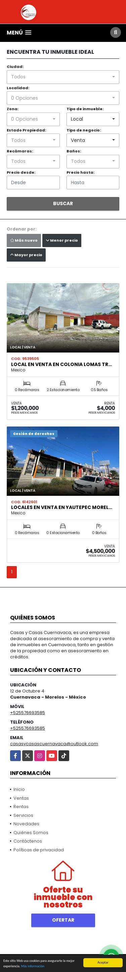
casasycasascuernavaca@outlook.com (54, 743)
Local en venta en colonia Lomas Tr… (61, 364)
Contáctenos (27, 841)
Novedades (26, 824)
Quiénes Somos (30, 832)
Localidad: (18, 88)
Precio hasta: (80, 172)
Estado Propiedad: (26, 130)
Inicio (19, 789)
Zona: (12, 109)
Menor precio (62, 240)
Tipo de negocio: (84, 130)
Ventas (21, 798)
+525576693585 (27, 712)
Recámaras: (20, 151)
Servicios (23, 815)
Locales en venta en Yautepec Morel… (61, 507)
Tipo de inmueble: (85, 109)
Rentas (21, 806)
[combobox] (63, 77)
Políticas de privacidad (38, 850)
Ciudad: (15, 66)
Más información (32, 966)
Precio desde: (21, 172)
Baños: (74, 151)
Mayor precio (26, 255)
